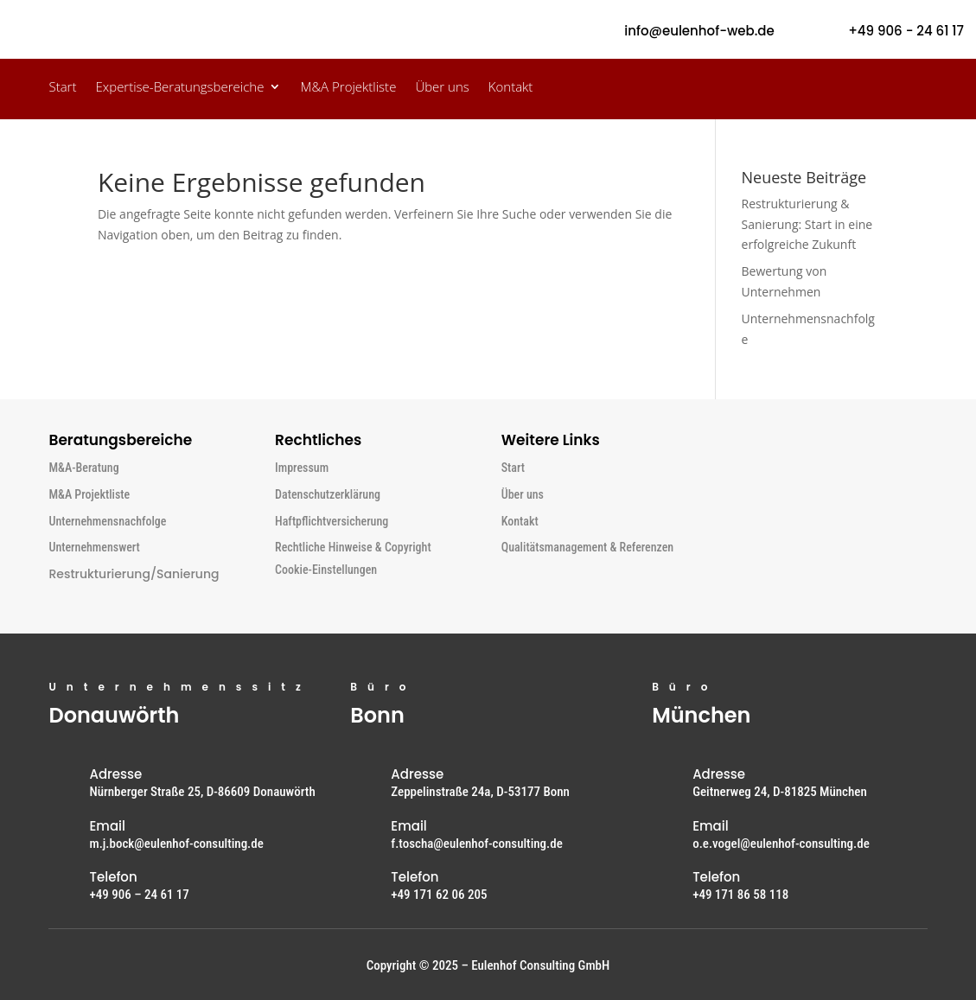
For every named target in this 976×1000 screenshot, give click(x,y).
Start (62, 87)
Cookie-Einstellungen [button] (326, 569)
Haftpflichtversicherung (331, 521)
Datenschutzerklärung (327, 494)
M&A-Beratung (83, 468)
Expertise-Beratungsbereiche (179, 87)
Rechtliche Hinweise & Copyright (353, 547)
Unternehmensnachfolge (107, 521)
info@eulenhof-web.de (699, 31)
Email (107, 826)
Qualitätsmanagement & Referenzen (587, 547)
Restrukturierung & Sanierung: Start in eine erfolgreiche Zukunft (807, 224)
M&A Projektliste (348, 87)
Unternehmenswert (93, 547)
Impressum (302, 468)
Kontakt (510, 87)
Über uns (442, 87)
